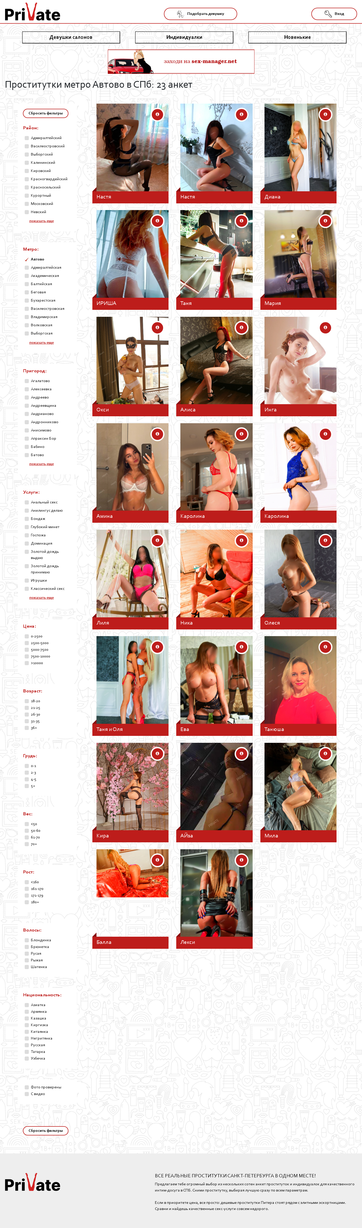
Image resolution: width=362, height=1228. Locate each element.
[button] (157, 115)
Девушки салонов (71, 37)
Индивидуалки (184, 37)
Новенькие (297, 37)
